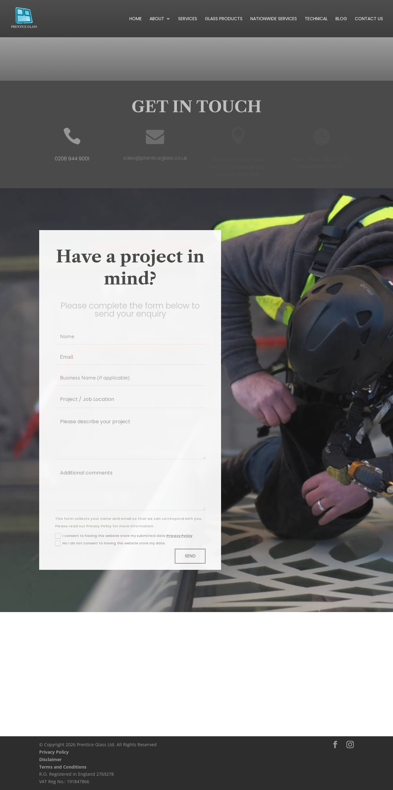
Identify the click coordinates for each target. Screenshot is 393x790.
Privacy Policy (179, 535)
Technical (316, 19)
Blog (341, 19)
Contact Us (369, 19)
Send (190, 556)
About (157, 19)
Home (135, 19)
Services (187, 19)
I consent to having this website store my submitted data (123, 536)
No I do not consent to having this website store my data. (110, 543)
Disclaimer (50, 759)
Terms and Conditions (62, 767)
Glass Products (224, 19)
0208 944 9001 (72, 160)
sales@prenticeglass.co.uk (155, 159)
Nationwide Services (273, 19)
